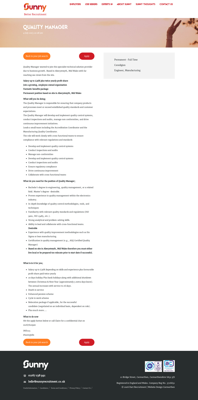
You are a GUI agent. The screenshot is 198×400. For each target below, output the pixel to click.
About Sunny (124, 4)
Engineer (118, 70)
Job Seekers (91, 4)
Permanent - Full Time (126, 59)
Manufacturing (132, 70)
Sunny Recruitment (35, 7)
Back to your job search (37, 56)
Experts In (107, 4)
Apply (86, 56)
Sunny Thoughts (145, 4)
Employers (75, 4)
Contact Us (166, 4)
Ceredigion (120, 65)
